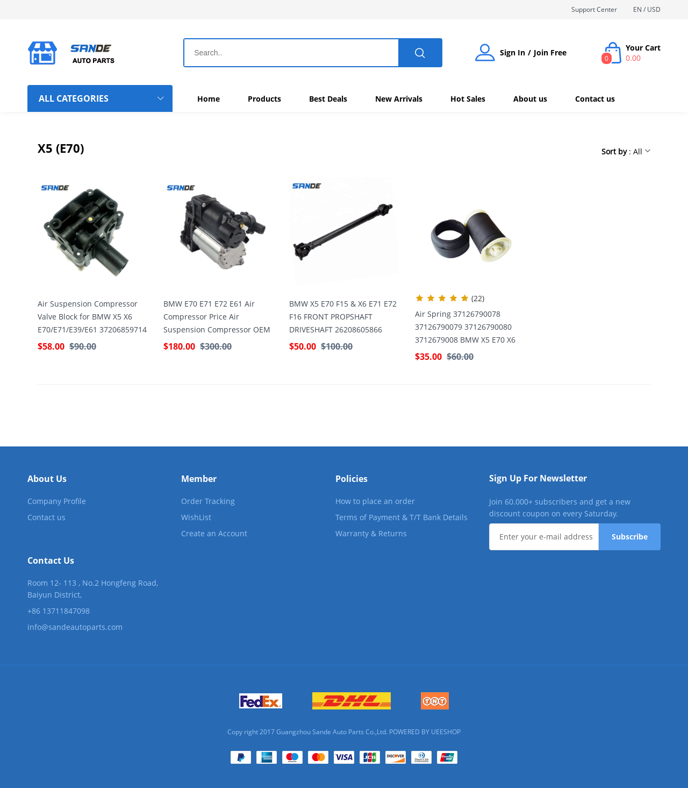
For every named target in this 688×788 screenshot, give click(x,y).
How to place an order (375, 501)
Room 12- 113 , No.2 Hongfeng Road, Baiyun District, (92, 589)
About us (530, 99)
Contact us (595, 99)
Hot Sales (467, 99)
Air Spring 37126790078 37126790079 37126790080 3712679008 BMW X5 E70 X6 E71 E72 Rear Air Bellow (465, 327)
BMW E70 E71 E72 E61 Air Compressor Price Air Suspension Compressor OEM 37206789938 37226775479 (216, 317)
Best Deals (328, 99)
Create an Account (214, 533)
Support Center (594, 9)
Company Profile (56, 501)
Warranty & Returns (371, 533)
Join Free (550, 52)
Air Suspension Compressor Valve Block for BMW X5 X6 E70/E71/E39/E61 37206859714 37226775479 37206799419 (92, 317)
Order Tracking (208, 501)
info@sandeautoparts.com (75, 627)
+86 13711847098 (58, 611)
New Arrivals (398, 99)
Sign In (512, 52)
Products (264, 99)
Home (208, 99)
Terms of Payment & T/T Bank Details (401, 517)
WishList (196, 517)
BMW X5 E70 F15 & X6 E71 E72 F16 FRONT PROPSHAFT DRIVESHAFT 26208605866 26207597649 (343, 317)
